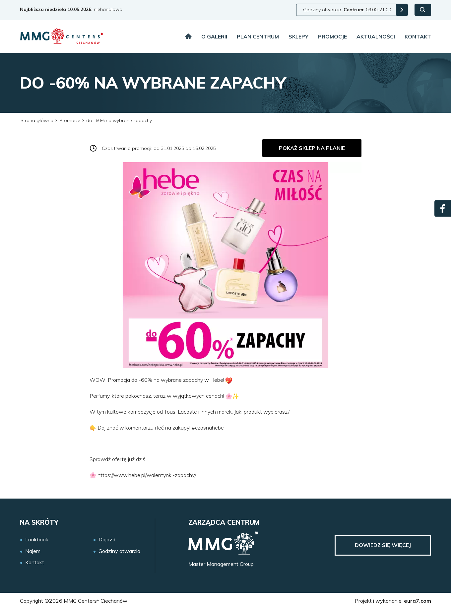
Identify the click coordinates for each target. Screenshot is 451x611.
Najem (32, 551)
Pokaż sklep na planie (312, 148)
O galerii (214, 36)
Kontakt (418, 36)
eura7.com (417, 600)
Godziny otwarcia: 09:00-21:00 (347, 10)
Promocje (332, 36)
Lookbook (36, 539)
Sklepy (298, 36)
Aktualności (375, 36)
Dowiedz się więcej (383, 545)
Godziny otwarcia (119, 551)
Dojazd (106, 539)
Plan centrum (258, 36)
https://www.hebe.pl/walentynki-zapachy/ (146, 475)
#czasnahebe (207, 427)
